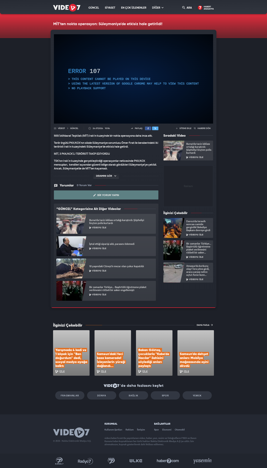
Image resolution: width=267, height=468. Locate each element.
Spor (165, 395)
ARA (187, 8)
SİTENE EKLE (183, 128)
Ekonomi (166, 429)
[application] (133, 79)
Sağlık (133, 395)
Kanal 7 (59, 461)
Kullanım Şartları (113, 429)
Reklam (130, 429)
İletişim (141, 429)
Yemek (197, 395)
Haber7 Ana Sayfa (206, 7)
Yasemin (203, 461)
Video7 (61, 128)
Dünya (101, 395)
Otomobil (180, 429)
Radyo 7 (85, 461)
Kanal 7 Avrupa (111, 461)
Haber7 (168, 461)
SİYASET (110, 7)
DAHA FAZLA (205, 324)
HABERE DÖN (202, 128)
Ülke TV (136, 461)
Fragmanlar (70, 395)
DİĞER (158, 8)
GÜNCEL (93, 7)
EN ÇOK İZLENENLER (133, 7)
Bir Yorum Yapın (106, 195)
